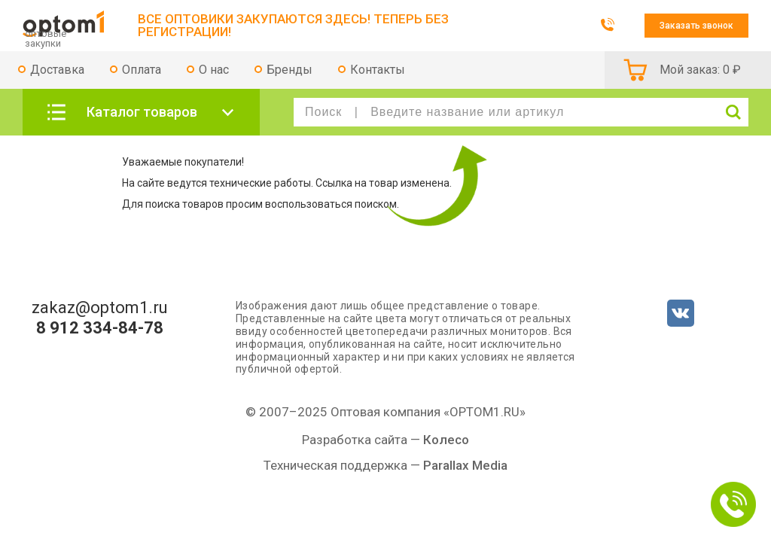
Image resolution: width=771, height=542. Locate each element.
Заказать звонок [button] (696, 25)
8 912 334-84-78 (99, 328)
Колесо (446, 439)
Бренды (289, 69)
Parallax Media (465, 465)
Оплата (141, 69)
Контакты (377, 69)
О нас (214, 69)
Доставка (57, 69)
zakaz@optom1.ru (100, 308)
